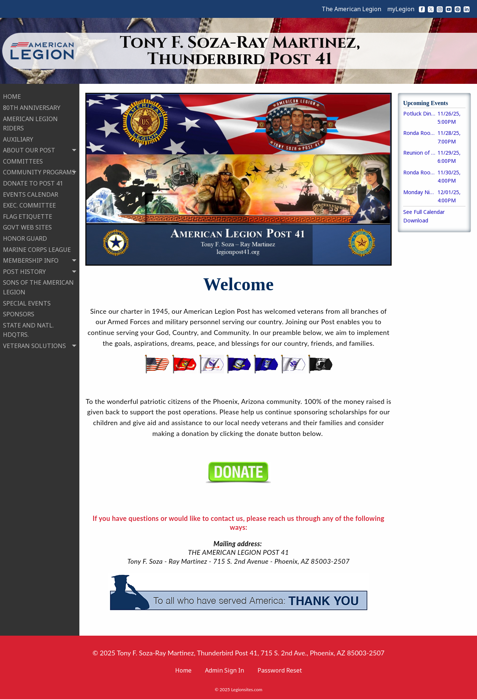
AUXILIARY (18, 138)
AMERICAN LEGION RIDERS (30, 122)
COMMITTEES (23, 160)
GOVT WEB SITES (27, 226)
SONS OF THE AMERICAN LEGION (38, 286)
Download (415, 220)
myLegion (400, 9)
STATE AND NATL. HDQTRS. (28, 329)
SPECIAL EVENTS (27, 301)
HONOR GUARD (25, 237)
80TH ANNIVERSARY (31, 106)
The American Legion (351, 9)
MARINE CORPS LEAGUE (37, 248)
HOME (12, 95)
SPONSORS (18, 313)
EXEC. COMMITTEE (29, 204)
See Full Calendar (424, 211)
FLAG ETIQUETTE (27, 215)
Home (183, 670)
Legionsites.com (246, 689)
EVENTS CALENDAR (30, 193)
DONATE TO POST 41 (33, 182)
